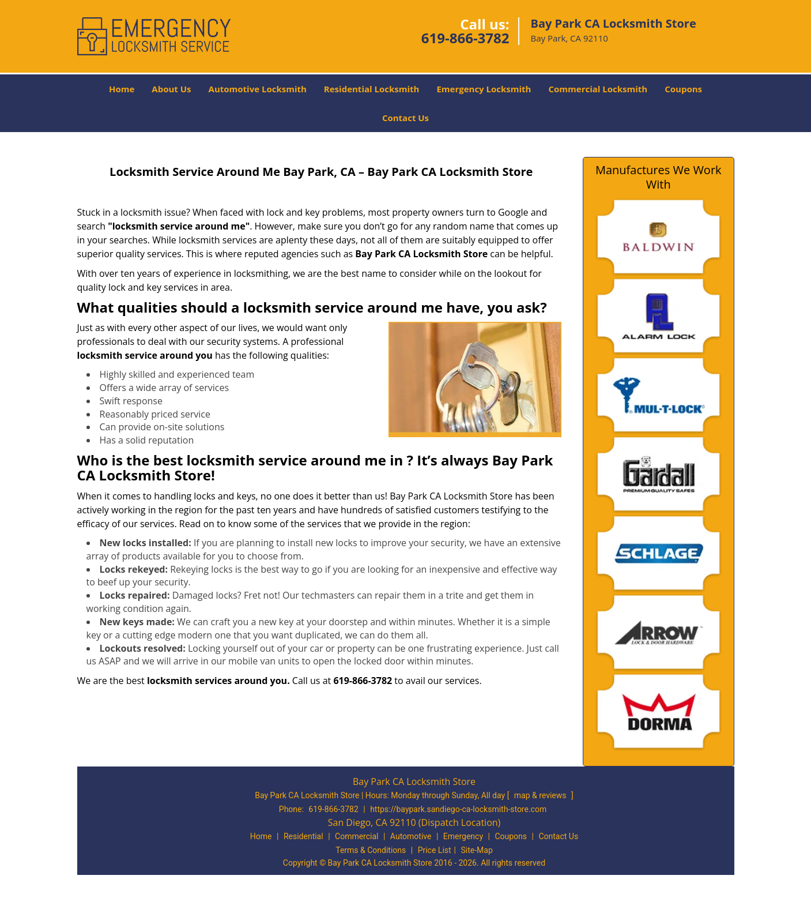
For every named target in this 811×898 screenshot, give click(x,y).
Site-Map (477, 850)
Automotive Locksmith (258, 89)
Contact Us (405, 117)
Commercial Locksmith (597, 89)
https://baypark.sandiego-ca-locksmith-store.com (458, 809)
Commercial (356, 836)
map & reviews (541, 795)
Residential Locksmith (372, 89)
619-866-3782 (465, 37)
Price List (434, 850)
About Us (171, 89)
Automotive (411, 836)
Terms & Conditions (370, 850)
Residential (303, 836)
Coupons (683, 89)
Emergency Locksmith (483, 89)
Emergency (463, 836)
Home (121, 89)
